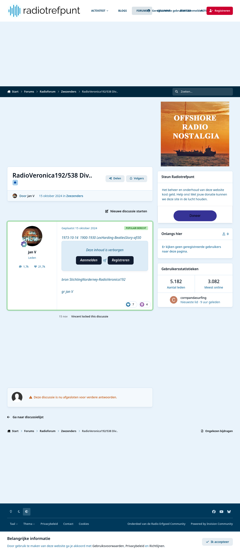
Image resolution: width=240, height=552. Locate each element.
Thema (29, 524)
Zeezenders (74, 196)
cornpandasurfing (193, 298)
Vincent (76, 316)
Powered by (212, 524)
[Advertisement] (120, 54)
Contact (68, 524)
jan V (31, 196)
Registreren (120, 260)
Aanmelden (88, 260)
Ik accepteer (217, 542)
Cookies (84, 524)
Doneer (195, 216)
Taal (14, 524)
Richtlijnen (156, 546)
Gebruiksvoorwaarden (108, 546)
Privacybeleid (49, 524)
